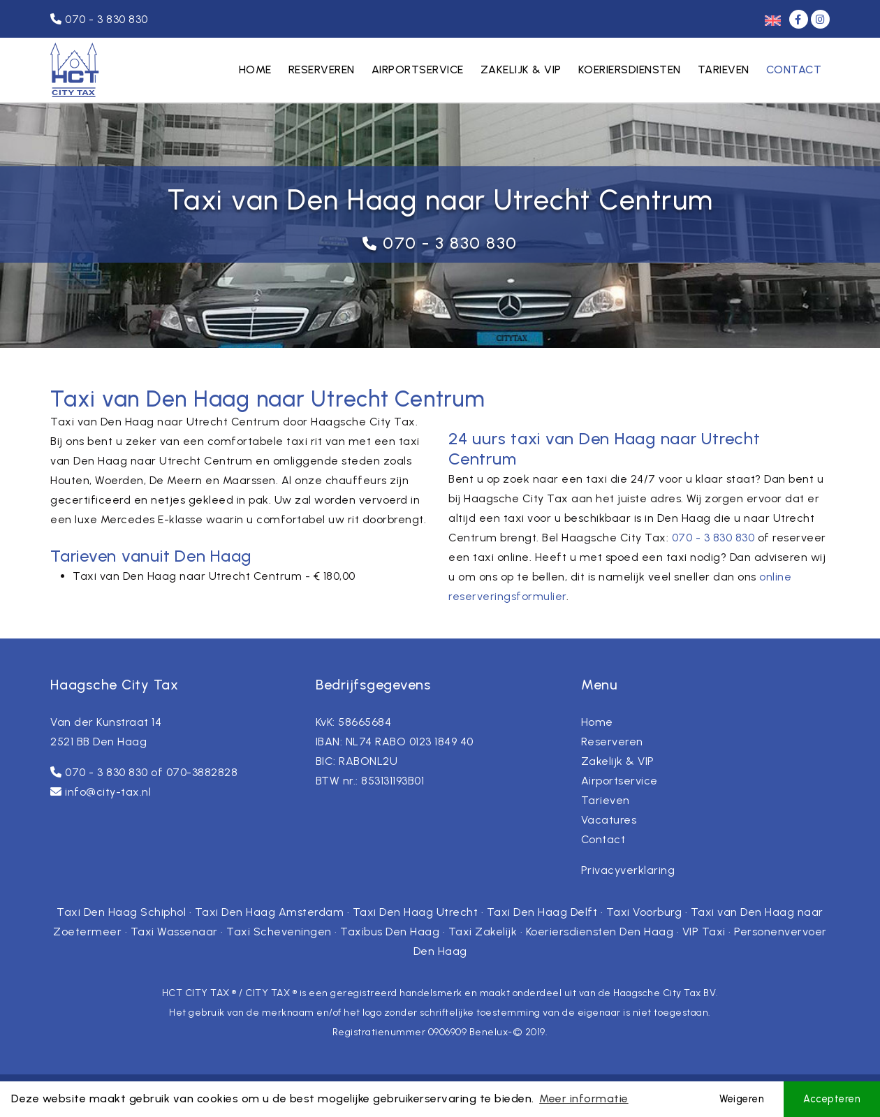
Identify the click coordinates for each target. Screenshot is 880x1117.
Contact (794, 69)
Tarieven (723, 69)
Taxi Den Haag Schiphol (121, 912)
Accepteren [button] (831, 1099)
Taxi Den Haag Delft (542, 912)
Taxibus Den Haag (389, 931)
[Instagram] (820, 19)
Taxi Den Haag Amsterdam (269, 912)
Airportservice (418, 69)
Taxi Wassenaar (174, 931)
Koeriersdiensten (629, 69)
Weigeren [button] (741, 1099)
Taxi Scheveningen (279, 931)
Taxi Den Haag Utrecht (415, 912)
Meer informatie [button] (584, 1098)
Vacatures (609, 819)
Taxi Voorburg (644, 912)
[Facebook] (800, 19)
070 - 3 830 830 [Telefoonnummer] (99, 19)
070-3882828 (202, 772)
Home (255, 69)
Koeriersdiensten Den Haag (600, 931)
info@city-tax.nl (108, 791)
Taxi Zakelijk (483, 931)
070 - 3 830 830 (450, 243)
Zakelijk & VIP (521, 69)
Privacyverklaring (628, 870)
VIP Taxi (704, 931)
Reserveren (321, 69)
